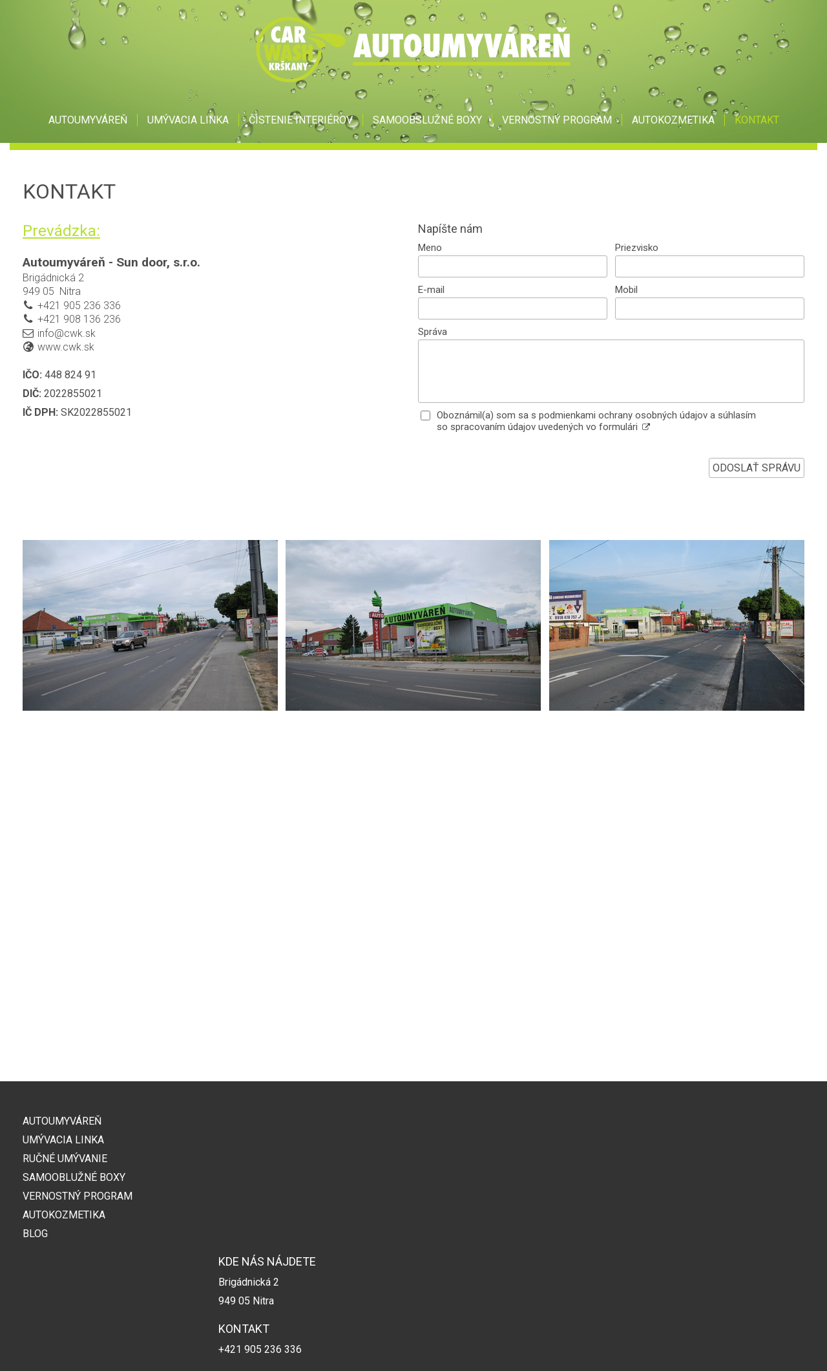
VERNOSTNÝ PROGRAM (77, 1196)
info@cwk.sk (66, 333)
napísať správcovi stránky (408, 1346)
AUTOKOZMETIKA (64, 1215)
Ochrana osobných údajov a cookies (522, 1346)
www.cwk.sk (65, 347)
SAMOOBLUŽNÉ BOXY (74, 1177)
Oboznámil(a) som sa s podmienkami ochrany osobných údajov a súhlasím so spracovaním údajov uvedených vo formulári (596, 421)
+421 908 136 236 (79, 319)
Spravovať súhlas (621, 1346)
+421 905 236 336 (79, 305)
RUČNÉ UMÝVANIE (65, 1158)
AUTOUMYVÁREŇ (62, 1121)
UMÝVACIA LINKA (63, 1140)
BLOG (35, 1233)
